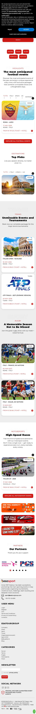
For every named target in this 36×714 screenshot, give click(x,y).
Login (3, 607)
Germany (29, 97)
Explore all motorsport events (18, 496)
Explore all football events (18, 141)
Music (3, 629)
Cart (2, 611)
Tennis (18, 51)
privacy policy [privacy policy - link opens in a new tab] (8, 7)
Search (18, 39)
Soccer (10, 51)
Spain (17, 96)
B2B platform (5, 639)
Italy (11, 96)
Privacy (3, 615)
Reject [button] (10, 29)
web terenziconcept (13, 706)
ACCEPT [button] (26, 29)
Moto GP (23, 56)
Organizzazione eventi (8, 635)
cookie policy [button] (5, 15)
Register (4, 609)
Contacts (4, 617)
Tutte (5, 96)
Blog (2, 641)
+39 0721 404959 (10, 598)
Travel (3, 633)
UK (22, 96)
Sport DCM (4, 637)
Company (4, 627)
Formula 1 (13, 56)
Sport (3, 631)
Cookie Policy (12, 615)
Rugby (26, 51)
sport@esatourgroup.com (13, 595)
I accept (9, 672)
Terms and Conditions (8, 613)
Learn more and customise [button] (17, 34)
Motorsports (5, 657)
